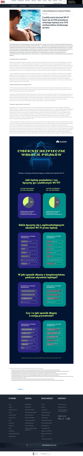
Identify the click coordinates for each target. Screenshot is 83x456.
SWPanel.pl (11, 425)
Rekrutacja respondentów (31, 412)
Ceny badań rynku (46, 428)
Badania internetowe (29, 409)
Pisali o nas (11, 423)
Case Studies (11, 431)
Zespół (10, 407)
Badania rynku (28, 404)
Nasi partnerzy (12, 417)
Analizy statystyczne (46, 412)
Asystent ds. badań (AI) (47, 439)
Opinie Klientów (12, 415)
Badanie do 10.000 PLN (47, 433)
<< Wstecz (20, 389)
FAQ (43, 436)
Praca (10, 420)
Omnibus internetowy (30, 420)
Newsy (43, 404)
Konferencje (44, 409)
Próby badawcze (45, 425)
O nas (10, 404)
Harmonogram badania (47, 423)
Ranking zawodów (46, 415)
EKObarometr (45, 417)
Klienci (10, 412)
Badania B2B (28, 407)
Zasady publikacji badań (14, 433)
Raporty (43, 407)
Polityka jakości (12, 436)
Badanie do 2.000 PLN (47, 431)
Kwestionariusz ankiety (47, 420)
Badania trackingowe (29, 417)
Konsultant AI (57, 3)
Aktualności (23, 5)
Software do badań (29, 425)
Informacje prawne (13, 409)
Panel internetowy (29, 415)
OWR (10, 428)
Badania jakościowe (29, 423)
